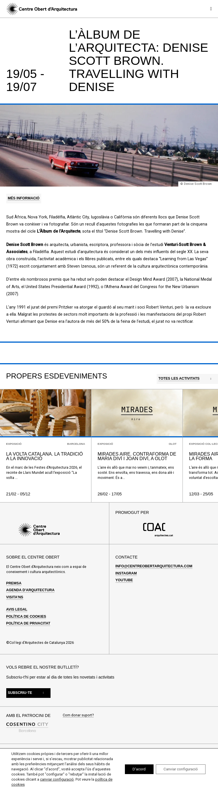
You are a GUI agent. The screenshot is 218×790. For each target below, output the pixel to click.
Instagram (126, 572)
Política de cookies (26, 615)
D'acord (134, 769)
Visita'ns (14, 595)
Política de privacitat (28, 622)
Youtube (124, 579)
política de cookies (40, 784)
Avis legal (17, 608)
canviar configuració (83, 779)
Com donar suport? (78, 713)
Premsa (14, 582)
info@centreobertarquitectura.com (154, 565)
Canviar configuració (178, 769)
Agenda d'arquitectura (30, 588)
